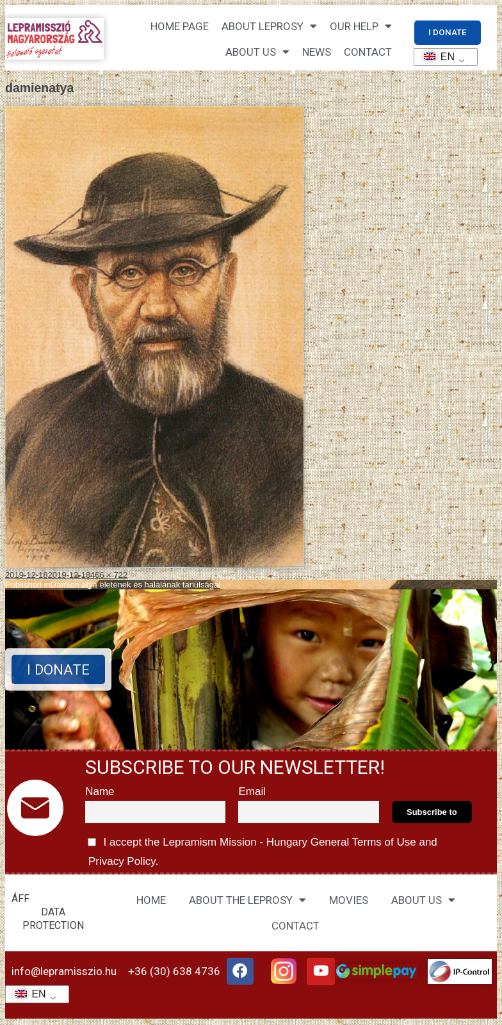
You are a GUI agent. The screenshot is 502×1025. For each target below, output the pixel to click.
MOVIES (348, 900)
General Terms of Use (363, 843)
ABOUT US (423, 901)
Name (99, 792)
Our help (361, 26)
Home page (179, 26)
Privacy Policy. (121, 863)
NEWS (316, 52)
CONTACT (368, 52)
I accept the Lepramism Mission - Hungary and (261, 850)
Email (252, 792)
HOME (151, 900)
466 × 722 (108, 575)
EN (435, 56)
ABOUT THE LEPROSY (247, 901)
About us (257, 52)
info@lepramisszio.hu (64, 972)
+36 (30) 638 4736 (174, 972)
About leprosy (269, 26)
